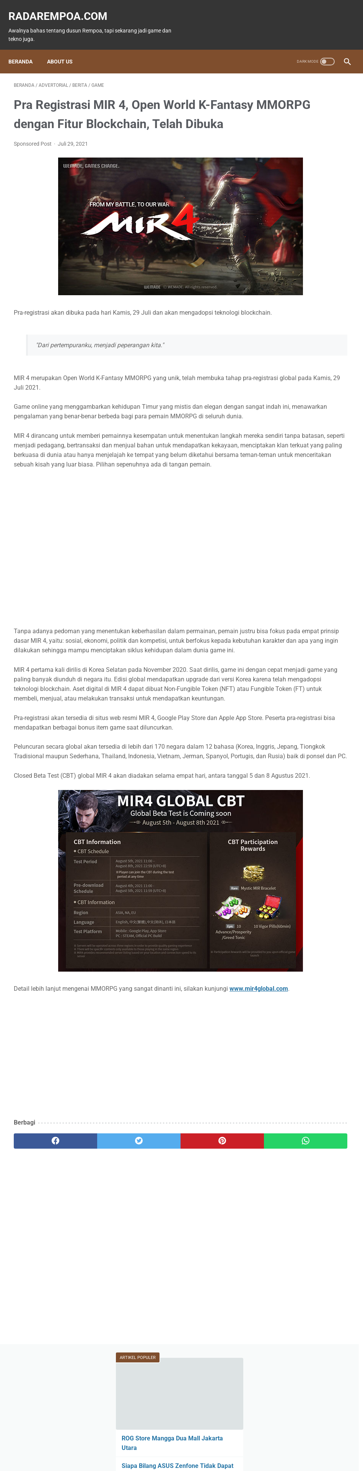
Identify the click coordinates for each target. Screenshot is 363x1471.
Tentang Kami (232, 1443)
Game (283, 341)
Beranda (26, 49)
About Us (65, 49)
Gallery (282, 428)
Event (281, 370)
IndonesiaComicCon (298, 414)
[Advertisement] (125, 1155)
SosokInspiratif (292, 443)
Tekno (320, 356)
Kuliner (323, 385)
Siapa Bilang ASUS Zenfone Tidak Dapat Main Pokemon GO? (306, 173)
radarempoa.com (63, 8)
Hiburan (284, 385)
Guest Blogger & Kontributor (175, 1443)
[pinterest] (153, 1239)
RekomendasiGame (296, 472)
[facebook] (42, 1239)
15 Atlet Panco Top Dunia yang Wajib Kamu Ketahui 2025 (305, 210)
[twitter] (97, 1239)
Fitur (320, 341)
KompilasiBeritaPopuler (300, 457)
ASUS (315, 370)
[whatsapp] (209, 1239)
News (282, 356)
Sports (282, 399)
